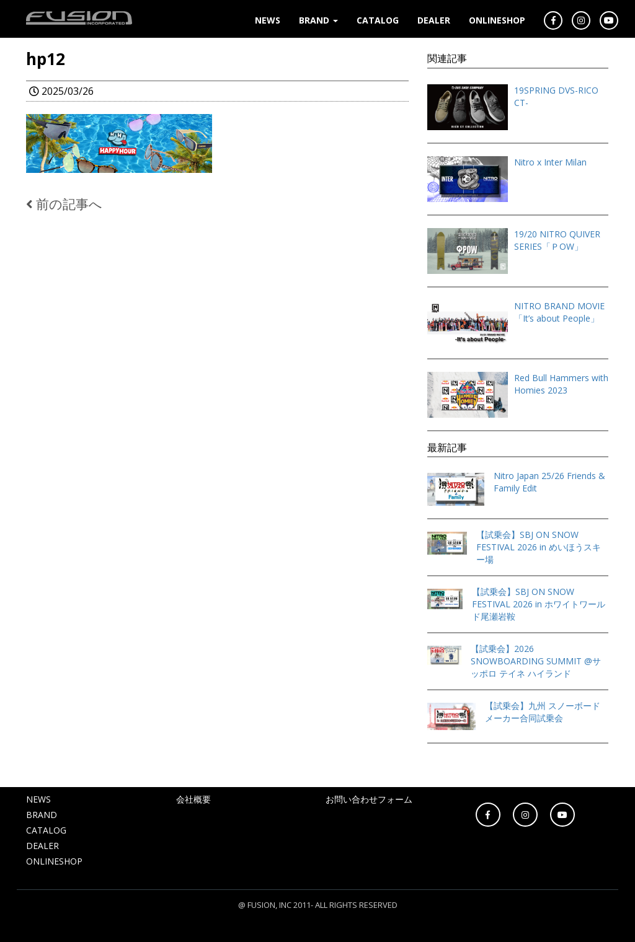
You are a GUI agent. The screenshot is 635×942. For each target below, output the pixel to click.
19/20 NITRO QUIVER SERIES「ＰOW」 (557, 240)
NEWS (267, 20)
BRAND (318, 20)
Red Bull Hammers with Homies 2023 (561, 384)
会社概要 (193, 799)
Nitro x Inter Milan (550, 162)
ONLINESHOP (497, 20)
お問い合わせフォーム (369, 799)
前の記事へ (64, 204)
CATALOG (378, 20)
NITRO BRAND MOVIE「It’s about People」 (559, 312)
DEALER (433, 20)
